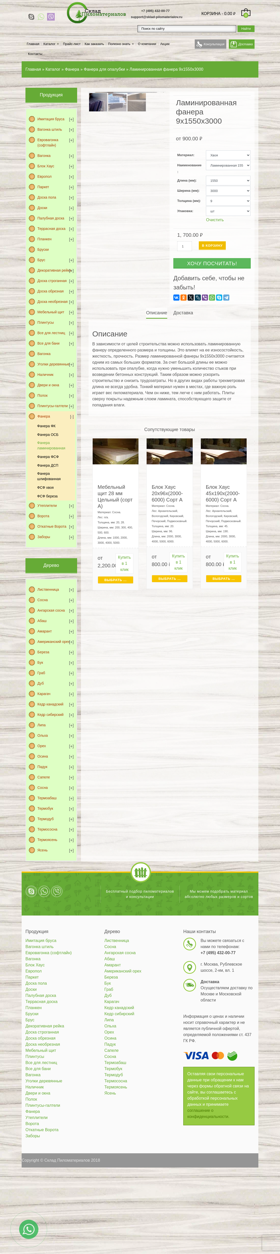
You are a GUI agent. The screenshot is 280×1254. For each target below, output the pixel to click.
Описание (156, 312)
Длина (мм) (186, 180)
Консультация (214, 44)
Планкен (44, 239)
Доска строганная (52, 281)
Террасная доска (51, 229)
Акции (164, 44)
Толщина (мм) (188, 201)
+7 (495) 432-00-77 (155, 11)
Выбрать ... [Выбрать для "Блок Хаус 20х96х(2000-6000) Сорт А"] (169, 579)
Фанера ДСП (47, 465)
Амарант (44, 631)
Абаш (42, 621)
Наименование (189, 165)
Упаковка (184, 211)
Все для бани (48, 343)
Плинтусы (45, 322)
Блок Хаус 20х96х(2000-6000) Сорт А (167, 493)
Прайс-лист (71, 44)
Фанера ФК (46, 426)
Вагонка (44, 156)
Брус (41, 260)
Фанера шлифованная (49, 476)
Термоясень (47, 840)
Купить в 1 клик (124, 563)
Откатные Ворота (51, 526)
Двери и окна (48, 385)
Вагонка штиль (49, 129)
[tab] (157, 313)
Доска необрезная (52, 302)
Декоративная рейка (54, 270)
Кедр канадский (50, 704)
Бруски (43, 249)
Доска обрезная (50, 291)
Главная (33, 44)
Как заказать (94, 44)
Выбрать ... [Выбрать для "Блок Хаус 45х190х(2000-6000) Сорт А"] (224, 579)
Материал (185, 155)
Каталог (49, 44)
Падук (42, 767)
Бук (40, 662)
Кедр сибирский (50, 715)
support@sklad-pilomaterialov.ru (156, 17)
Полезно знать (119, 44)
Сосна (42, 600)
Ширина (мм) (188, 191)
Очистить (215, 220)
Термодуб (45, 819)
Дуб (40, 683)
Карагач (43, 694)
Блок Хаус (45, 166)
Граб (41, 673)
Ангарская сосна (51, 610)
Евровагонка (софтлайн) (47, 142)
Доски (42, 208)
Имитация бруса (50, 119)
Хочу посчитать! (212, 263)
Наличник (45, 375)
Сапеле (43, 777)
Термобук (45, 808)
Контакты (35, 54)
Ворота (43, 516)
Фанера (43, 416)
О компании (147, 44)
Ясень (42, 850)
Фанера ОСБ (48, 435)
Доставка (246, 44)
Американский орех (53, 642)
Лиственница (48, 589)
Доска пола (46, 197)
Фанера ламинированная (51, 445)
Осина (42, 756)
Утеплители (47, 506)
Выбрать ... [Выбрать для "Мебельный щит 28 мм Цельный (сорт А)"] (115, 580)
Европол (44, 176)
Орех (41, 746)
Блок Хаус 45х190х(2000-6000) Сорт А (223, 493)
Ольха (42, 735)
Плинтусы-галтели (52, 406)
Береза (43, 652)
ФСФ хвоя (45, 487)
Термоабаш (47, 798)
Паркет (43, 187)
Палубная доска (50, 218)
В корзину (212, 245)
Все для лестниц (51, 333)
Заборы (43, 537)
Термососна (47, 829)
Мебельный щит (50, 312)
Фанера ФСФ (48, 457)
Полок (42, 395)
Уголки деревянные (53, 364)
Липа (41, 725)
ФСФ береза (47, 496)
